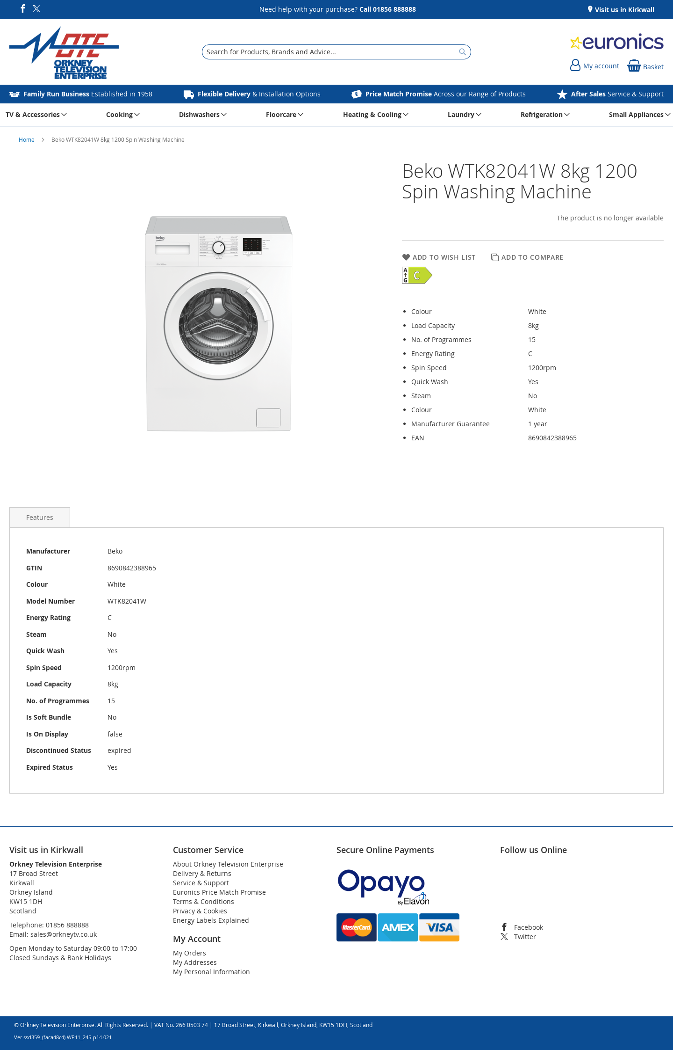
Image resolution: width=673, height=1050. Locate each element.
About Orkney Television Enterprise (228, 864)
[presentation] (39, 517)
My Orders (189, 952)
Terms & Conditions (203, 901)
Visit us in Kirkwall (623, 9)
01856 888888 (67, 924)
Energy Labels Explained (211, 920)
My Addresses (195, 962)
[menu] (336, 114)
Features (39, 517)
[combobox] (336, 51)
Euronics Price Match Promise (219, 892)
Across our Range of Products (445, 93)
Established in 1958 (87, 93)
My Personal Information (211, 971)
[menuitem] (34, 114)
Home (27, 139)
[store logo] (64, 54)
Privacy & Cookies (200, 910)
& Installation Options (259, 93)
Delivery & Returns (202, 873)
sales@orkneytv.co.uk (63, 934)
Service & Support (617, 93)
